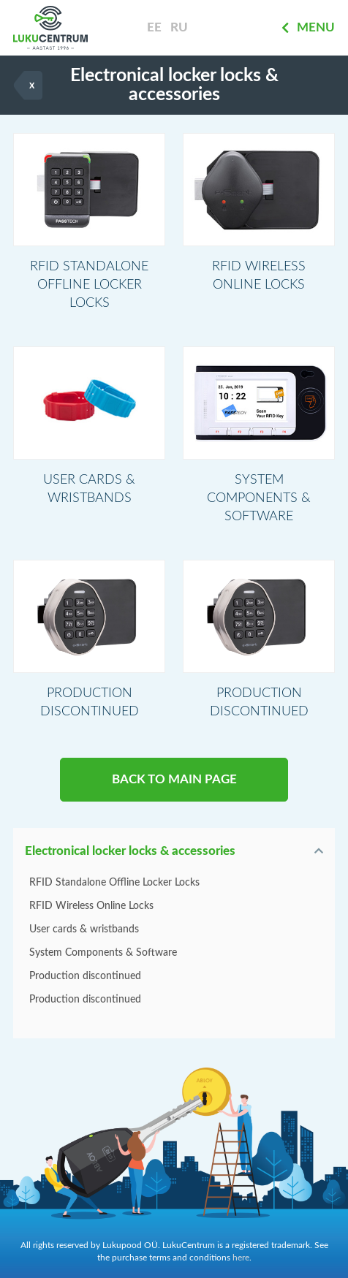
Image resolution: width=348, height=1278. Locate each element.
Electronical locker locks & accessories (130, 851)
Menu (308, 28)
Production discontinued (85, 976)
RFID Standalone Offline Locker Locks (114, 883)
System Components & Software (103, 953)
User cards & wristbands (84, 929)
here (240, 1257)
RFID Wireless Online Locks (91, 906)
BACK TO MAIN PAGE (174, 779)
